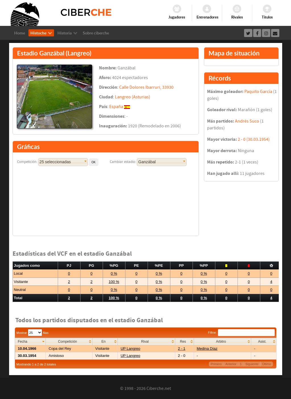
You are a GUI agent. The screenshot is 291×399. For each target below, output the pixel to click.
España (116, 106)
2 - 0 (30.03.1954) (254, 139)
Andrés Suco (247, 121)
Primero (216, 364)
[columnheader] (30, 341)
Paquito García (258, 91)
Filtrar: (241, 332)
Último (266, 364)
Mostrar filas (32, 332)
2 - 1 (181, 348)
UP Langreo (130, 348)
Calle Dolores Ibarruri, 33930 (146, 87)
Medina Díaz (207, 348)
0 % (114, 273)
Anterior (230, 364)
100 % (114, 282)
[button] (93, 162)
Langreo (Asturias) (132, 97)
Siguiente (252, 364)
